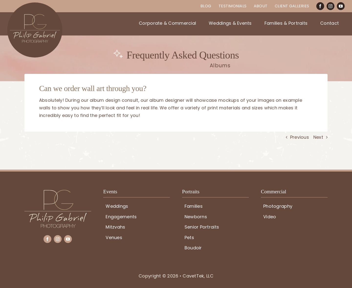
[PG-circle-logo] (34, 4)
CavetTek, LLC (198, 276)
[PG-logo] (57, 192)
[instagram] (330, 6)
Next (318, 137)
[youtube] (341, 6)
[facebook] (320, 6)
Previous (299, 137)
